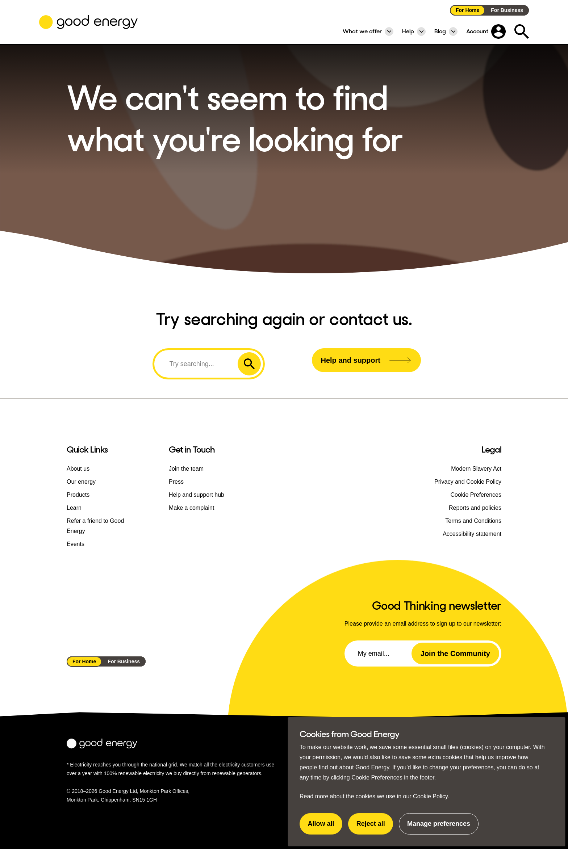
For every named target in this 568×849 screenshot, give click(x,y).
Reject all (374, 827)
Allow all (325, 827)
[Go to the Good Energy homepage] (88, 22)
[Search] (197, 363)
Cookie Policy (430, 796)
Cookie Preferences (376, 777)
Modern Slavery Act (476, 469)
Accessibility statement (472, 534)
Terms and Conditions (473, 521)
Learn (74, 508)
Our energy (81, 482)
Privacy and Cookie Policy (467, 482)
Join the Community (455, 653)
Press (176, 482)
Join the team (186, 469)
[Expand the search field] (521, 31)
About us (78, 469)
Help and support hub (196, 495)
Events (75, 544)
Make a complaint (191, 508)
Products (78, 495)
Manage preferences (438, 827)
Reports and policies (475, 508)
